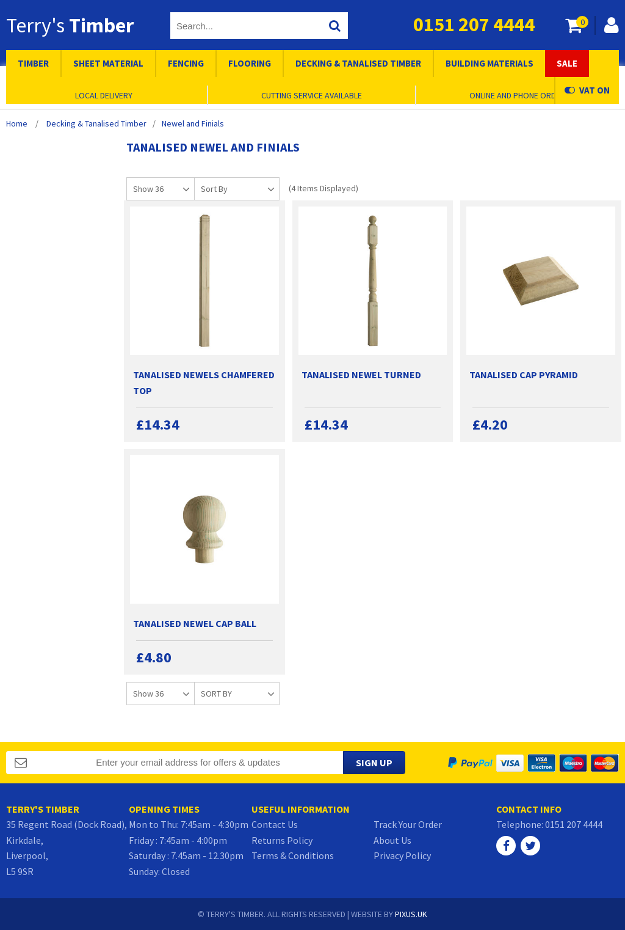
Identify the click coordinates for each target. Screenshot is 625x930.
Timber (33, 63)
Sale (567, 63)
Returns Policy (281, 840)
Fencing (186, 63)
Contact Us (274, 824)
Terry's (70, 25)
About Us (392, 840)
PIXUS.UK (411, 914)
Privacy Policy (402, 855)
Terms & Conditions (292, 855)
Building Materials (489, 63)
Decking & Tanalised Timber (358, 63)
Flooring (249, 63)
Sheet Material (108, 63)
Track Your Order (408, 824)
